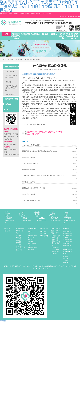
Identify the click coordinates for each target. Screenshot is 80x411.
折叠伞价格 (19, 250)
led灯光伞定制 (55, 249)
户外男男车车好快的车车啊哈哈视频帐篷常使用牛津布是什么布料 (43, 176)
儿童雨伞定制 (55, 247)
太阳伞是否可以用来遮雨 (30, 163)
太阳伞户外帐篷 (32, 244)
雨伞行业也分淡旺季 (28, 169)
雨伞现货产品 (44, 229)
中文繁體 (77, 17)
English (67, 17)
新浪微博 (46, 74)
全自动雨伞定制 (56, 236)
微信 (32, 74)
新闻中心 (54, 34)
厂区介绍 (18, 238)
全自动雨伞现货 (44, 236)
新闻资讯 (66, 229)
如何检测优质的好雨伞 (29, 157)
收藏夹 (29, 74)
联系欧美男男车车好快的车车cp (73, 36)
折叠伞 (30, 234)
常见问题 (19, 59)
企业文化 (18, 240)
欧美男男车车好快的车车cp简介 (20, 231)
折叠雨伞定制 (55, 240)
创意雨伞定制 (55, 251)
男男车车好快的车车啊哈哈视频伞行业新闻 (11, 88)
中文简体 (72, 17)
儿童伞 (30, 239)
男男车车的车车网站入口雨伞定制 (56, 243)
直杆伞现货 (43, 234)
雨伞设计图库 (10, 94)
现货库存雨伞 (25, 34)
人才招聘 (65, 260)
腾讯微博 (52, 74)
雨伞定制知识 (10, 71)
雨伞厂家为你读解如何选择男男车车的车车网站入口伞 (39, 151)
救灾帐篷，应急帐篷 (28, 182)
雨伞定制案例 (35, 34)
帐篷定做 (54, 253)
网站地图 (62, 17)
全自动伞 (30, 241)
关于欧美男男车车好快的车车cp (64, 36)
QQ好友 (36, 74)
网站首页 (7, 229)
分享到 (24, 74)
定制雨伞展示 (32, 229)
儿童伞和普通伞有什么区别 (31, 200)
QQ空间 (41, 74)
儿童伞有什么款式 (33, 134)
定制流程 (45, 34)
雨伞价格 (18, 244)
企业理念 (18, 242)
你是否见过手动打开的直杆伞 (31, 145)
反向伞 (30, 246)
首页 (6, 34)
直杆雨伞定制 (55, 238)
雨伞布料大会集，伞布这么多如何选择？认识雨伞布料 (44, 132)
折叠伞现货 (43, 232)
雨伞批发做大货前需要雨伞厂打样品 (33, 188)
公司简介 (18, 236)
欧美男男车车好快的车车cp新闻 (11, 77)
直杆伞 (30, 232)
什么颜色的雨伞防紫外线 (32, 59)
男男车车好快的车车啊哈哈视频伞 (16, 36)
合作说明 (65, 258)
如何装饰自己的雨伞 (28, 194)
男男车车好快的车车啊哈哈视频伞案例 (55, 231)
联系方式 (65, 256)
